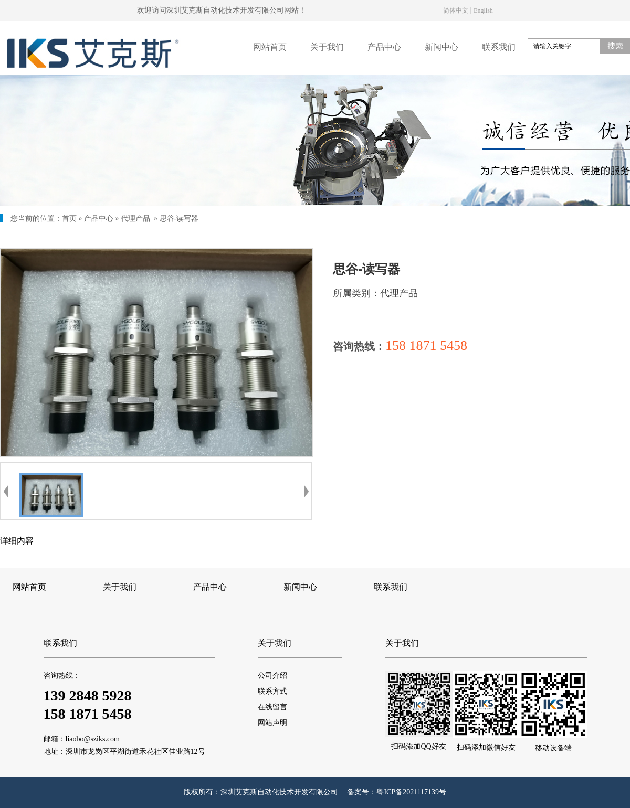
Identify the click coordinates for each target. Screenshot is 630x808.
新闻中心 (441, 46)
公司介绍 (272, 675)
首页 (69, 218)
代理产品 (135, 218)
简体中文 (455, 10)
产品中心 (384, 46)
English (483, 10)
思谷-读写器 (179, 218)
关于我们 (327, 46)
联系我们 (499, 46)
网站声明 (272, 723)
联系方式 (272, 691)
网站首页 (270, 46)
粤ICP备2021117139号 (411, 792)
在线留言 (272, 707)
